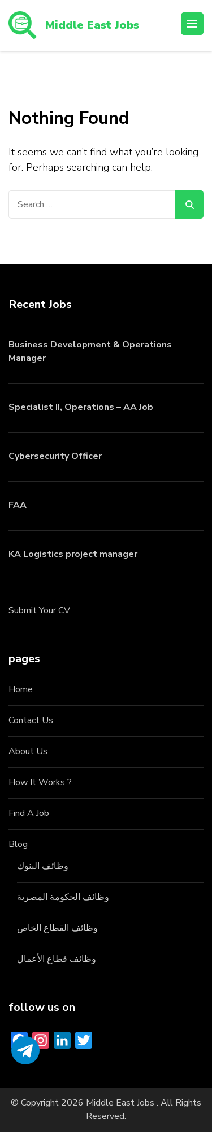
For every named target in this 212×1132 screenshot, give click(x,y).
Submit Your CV (39, 610)
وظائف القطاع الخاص (57, 928)
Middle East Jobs (92, 25)
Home (20, 689)
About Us (27, 751)
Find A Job (28, 813)
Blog (18, 844)
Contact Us (30, 720)
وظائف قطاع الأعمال (56, 959)
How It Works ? (40, 782)
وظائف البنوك (42, 866)
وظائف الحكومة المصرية (63, 897)
